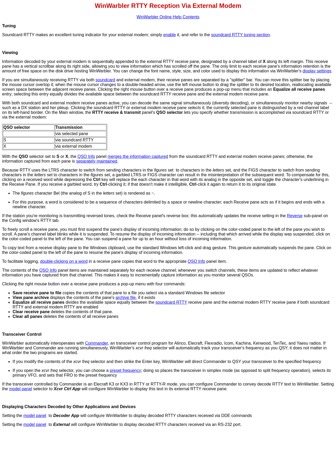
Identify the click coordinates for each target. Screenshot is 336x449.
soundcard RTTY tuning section (240, 35)
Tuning (9, 26)
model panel (20, 389)
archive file (125, 297)
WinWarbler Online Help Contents (168, 17)
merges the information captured (138, 156)
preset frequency (125, 370)
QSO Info (86, 156)
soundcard (105, 80)
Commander (96, 343)
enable (169, 35)
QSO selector (169, 112)
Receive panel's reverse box (162, 215)
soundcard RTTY (171, 302)
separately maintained (96, 161)
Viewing (10, 52)
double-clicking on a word (64, 261)
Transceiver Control (21, 334)
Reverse (295, 215)
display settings (317, 71)
